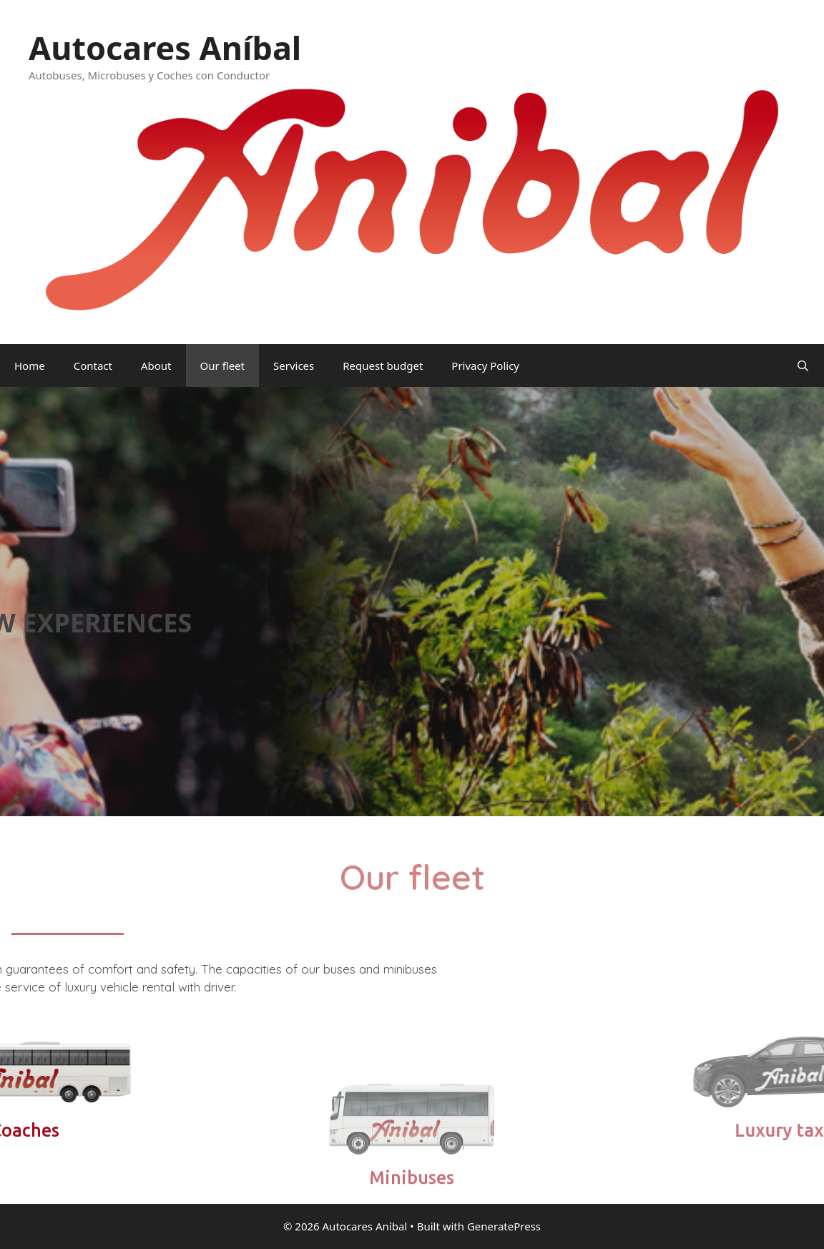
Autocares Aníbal (165, 47)
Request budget (383, 365)
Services (293, 365)
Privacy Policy (485, 365)
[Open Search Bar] (803, 365)
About (156, 365)
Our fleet (222, 365)
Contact (93, 365)
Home (29, 365)
